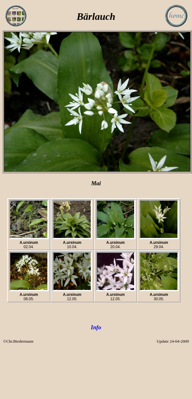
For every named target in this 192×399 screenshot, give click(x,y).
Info (96, 327)
